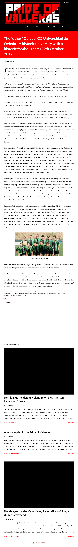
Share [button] (5, 298)
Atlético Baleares (13, 291)
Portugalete (53, 293)
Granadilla (29, 293)
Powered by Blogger (39, 542)
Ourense (42, 293)
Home (5, 26)
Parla (47, 293)
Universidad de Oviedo (19, 295)
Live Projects (15, 26)
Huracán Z (36, 293)
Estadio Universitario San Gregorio (15, 293)
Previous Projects (27, 26)
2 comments (12, 422)
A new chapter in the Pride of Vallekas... (28, 432)
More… (63, 26)
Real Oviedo (61, 293)
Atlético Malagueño (26, 291)
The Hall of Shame (52, 26)
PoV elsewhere (39, 26)
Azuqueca (36, 291)
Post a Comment (14, 453)
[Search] (66, 3)
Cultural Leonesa (44, 291)
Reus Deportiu (8, 295)
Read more (71, 422)
